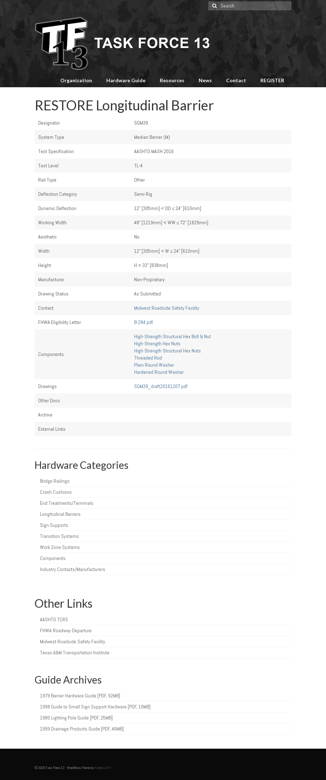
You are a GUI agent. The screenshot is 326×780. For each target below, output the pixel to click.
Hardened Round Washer (159, 372)
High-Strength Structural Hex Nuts (167, 350)
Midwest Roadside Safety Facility (166, 308)
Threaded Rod (148, 358)
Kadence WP (103, 767)
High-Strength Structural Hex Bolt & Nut (172, 336)
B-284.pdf (143, 322)
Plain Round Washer (154, 365)
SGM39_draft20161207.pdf (161, 386)
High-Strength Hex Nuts (157, 343)
